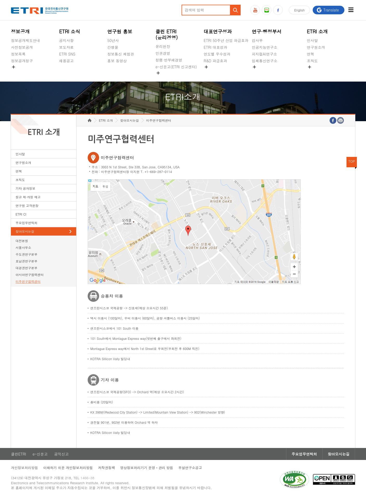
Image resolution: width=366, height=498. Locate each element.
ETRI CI (21, 214)
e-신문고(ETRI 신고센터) (176, 66)
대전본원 (22, 240)
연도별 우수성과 (217, 54)
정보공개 (20, 31)
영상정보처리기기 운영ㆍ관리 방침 (146, 467)
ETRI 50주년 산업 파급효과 (226, 40)
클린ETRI (18, 454)
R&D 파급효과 (215, 60)
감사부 (257, 40)
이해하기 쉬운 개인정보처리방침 (68, 467)
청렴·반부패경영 (169, 60)
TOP (351, 161)
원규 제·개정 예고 (28, 197)
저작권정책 (106, 467)
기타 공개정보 (318, 73)
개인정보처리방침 (24, 467)
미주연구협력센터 (28, 281)
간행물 (112, 47)
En (299, 10)
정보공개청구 (22, 60)
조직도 (312, 60)
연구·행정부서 (266, 31)
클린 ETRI (167, 34)
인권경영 (163, 53)
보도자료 (66, 47)
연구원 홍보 (119, 31)
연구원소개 (316, 47)
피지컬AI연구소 (264, 54)
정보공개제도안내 (25, 40)
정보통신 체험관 (120, 54)
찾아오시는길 (25, 231)
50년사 (113, 40)
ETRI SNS (67, 54)
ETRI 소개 (317, 31)
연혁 (310, 54)
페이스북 (278, 10)
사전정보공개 (22, 47)
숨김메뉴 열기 (13, 67)
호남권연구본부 (26, 261)
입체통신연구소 (264, 60)
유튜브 (255, 10)
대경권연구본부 (26, 268)
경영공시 (18, 73)
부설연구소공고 (190, 467)
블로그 (266, 10)
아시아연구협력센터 (30, 274)
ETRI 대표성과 (215, 47)
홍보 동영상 (117, 60)
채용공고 (66, 60)
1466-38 (87, 477)
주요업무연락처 (26, 222)
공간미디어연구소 (266, 73)
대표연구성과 (218, 31)
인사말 (312, 40)
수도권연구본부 (26, 254)
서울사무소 (23, 247)
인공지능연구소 (264, 47)
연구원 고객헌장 (27, 205)
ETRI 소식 (69, 31)
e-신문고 (40, 454)
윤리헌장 (163, 46)
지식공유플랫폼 (216, 73)
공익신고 (163, 79)
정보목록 (18, 54)
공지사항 (66, 40)
